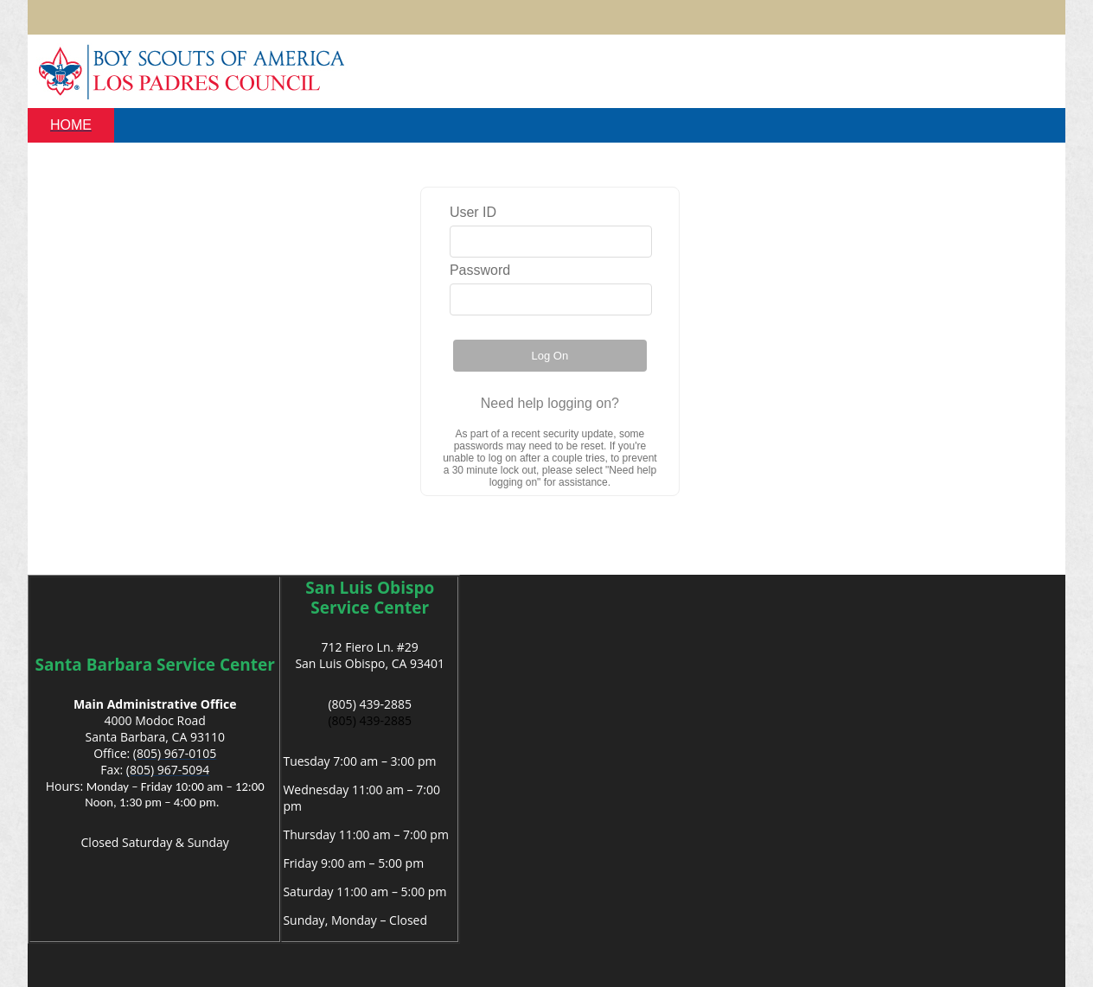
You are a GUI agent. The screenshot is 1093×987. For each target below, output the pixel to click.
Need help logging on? (550, 403)
